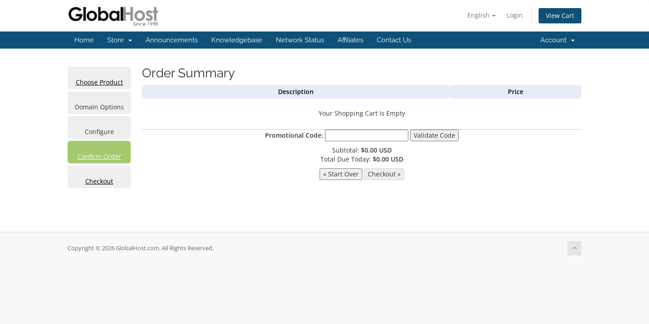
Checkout (99, 181)
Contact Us (394, 40)
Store (119, 40)
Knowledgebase (236, 40)
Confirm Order (99, 156)
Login (515, 15)
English (481, 15)
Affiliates (350, 40)
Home (84, 40)
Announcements (172, 40)
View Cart (560, 15)
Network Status (300, 40)
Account (557, 40)
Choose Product (99, 82)
